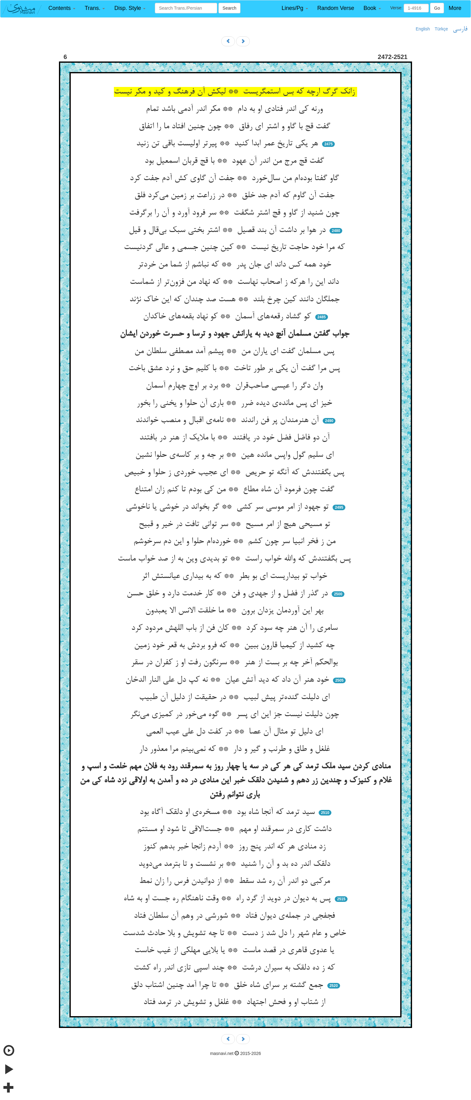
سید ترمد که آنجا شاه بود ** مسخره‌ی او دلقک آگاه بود (228, 812)
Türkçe (441, 28)
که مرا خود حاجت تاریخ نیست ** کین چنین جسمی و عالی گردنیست (235, 247)
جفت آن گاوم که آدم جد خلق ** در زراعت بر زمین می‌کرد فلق (235, 196)
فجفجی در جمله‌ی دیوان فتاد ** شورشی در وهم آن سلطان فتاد (235, 916)
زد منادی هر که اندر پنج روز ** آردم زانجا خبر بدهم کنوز (235, 847)
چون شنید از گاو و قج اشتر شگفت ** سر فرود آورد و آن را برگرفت (235, 213)
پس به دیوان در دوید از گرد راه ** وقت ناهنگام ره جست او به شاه (228, 899)
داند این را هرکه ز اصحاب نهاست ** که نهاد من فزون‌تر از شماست (235, 282)
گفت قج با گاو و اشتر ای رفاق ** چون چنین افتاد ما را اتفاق (236, 127)
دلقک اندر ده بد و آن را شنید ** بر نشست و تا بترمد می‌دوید (235, 864)
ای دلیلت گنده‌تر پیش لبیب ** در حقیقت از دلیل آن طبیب (235, 697)
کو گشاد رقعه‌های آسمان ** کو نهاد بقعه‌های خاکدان (228, 317)
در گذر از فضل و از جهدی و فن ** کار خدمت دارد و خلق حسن (228, 594)
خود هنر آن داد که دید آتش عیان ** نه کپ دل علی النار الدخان (228, 680)
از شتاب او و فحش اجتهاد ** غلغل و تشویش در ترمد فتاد (235, 1002)
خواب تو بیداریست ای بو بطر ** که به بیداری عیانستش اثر (235, 576)
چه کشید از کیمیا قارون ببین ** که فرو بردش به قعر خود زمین (235, 646)
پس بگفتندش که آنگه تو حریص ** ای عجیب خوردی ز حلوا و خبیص (235, 473)
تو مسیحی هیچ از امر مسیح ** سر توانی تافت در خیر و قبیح (236, 525)
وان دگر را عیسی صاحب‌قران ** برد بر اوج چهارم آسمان (235, 386)
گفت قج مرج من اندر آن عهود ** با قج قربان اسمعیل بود (235, 161)
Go (437, 8)
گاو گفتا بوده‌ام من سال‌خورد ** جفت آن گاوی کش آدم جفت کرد (235, 179)
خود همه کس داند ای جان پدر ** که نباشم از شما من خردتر (235, 265)
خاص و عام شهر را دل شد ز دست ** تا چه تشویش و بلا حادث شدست (235, 934)
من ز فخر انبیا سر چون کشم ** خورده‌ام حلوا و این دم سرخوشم (235, 542)
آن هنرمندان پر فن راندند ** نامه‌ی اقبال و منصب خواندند (228, 420)
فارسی (460, 29)
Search (229, 8)
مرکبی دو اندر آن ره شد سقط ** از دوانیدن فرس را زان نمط (235, 881)
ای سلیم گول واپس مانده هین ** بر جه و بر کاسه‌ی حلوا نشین (235, 455)
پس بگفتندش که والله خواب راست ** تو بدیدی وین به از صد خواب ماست (235, 559)
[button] (62, 8)
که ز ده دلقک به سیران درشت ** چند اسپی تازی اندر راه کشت (235, 968)
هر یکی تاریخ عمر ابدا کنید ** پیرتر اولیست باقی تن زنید (228, 144)
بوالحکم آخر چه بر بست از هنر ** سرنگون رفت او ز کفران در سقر (235, 663)
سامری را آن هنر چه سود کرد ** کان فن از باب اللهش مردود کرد (235, 628)
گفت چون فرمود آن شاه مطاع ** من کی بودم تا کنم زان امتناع (235, 490)
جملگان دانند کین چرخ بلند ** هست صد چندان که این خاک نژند (235, 300)
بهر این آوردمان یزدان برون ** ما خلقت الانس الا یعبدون (235, 611)
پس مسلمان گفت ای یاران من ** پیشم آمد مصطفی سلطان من (235, 352)
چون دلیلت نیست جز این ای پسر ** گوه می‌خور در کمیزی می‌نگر (235, 715)
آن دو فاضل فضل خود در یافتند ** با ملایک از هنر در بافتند (235, 438)
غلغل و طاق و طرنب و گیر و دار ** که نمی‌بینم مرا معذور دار (235, 749)
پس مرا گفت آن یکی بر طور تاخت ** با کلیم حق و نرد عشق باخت (235, 369)
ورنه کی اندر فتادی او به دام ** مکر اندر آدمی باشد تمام (235, 109)
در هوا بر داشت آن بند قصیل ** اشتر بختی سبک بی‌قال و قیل (228, 230)
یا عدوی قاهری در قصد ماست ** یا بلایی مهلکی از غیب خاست (235, 951)
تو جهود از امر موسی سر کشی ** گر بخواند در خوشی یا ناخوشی (228, 507)
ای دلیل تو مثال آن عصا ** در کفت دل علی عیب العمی (235, 732)
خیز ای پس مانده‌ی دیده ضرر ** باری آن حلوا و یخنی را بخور (235, 403)
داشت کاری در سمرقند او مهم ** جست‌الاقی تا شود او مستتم (235, 829)
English (423, 28)
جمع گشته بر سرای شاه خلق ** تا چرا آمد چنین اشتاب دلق (228, 985)
